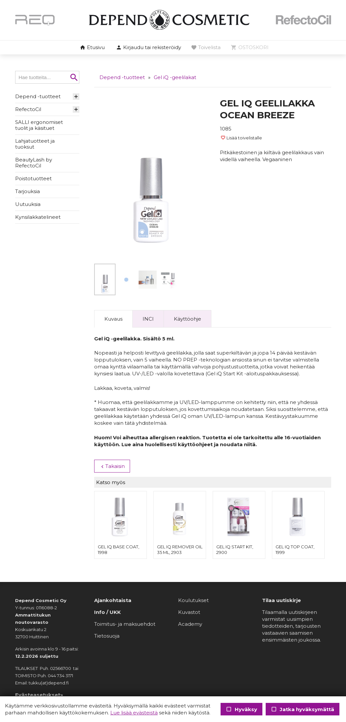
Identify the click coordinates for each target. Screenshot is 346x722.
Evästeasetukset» (39, 695)
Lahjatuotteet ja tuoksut (35, 144)
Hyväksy (241, 709)
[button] (148, 47)
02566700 (60, 668)
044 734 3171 (60, 675)
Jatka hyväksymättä (302, 709)
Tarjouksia (27, 191)
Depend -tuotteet (38, 96)
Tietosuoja (107, 636)
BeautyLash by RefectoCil (33, 163)
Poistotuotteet (33, 178)
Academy (190, 624)
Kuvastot (189, 612)
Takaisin (111, 466)
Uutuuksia (27, 204)
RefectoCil (28, 109)
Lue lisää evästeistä (134, 712)
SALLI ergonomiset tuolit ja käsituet (39, 125)
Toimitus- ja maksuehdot (124, 624)
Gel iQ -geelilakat (175, 77)
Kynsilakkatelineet (38, 217)
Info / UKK (107, 612)
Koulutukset (193, 600)
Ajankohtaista (112, 600)
